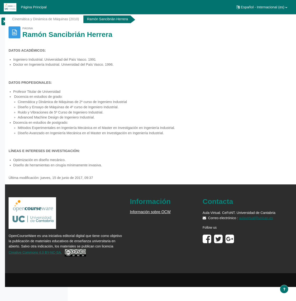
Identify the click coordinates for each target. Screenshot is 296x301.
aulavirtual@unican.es (242, 232)
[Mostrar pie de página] (284, 289)
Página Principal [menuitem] (34, 7)
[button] (261, 7)
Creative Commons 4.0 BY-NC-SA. (115, 260)
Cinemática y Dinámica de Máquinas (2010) (113, 19)
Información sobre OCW (189, 215)
